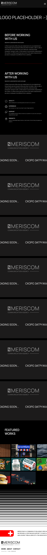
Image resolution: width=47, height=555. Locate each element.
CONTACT (16, 549)
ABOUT (9, 549)
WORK (3, 549)
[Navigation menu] (45, 4)
